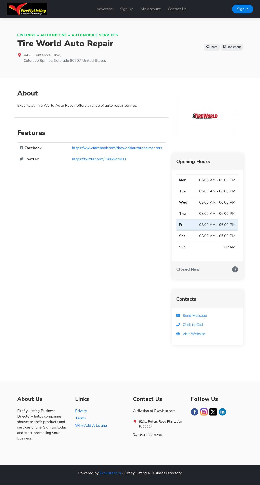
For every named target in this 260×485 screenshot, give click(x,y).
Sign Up (126, 9)
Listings (26, 35)
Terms (80, 418)
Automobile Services (95, 35)
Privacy (81, 410)
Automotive (54, 35)
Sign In (242, 9)
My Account (151, 9)
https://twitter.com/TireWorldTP (99, 159)
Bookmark (232, 47)
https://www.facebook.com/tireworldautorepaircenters (117, 147)
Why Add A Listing (91, 425)
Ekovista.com (110, 473)
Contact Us (177, 9)
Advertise (104, 9)
